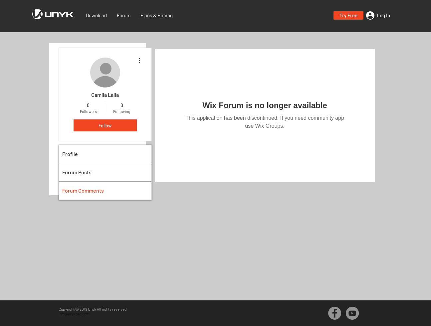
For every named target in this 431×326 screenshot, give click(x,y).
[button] (348, 15)
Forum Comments (83, 190)
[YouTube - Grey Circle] (352, 313)
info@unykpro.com (74, 313)
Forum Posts (77, 172)
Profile (70, 154)
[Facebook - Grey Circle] (334, 313)
